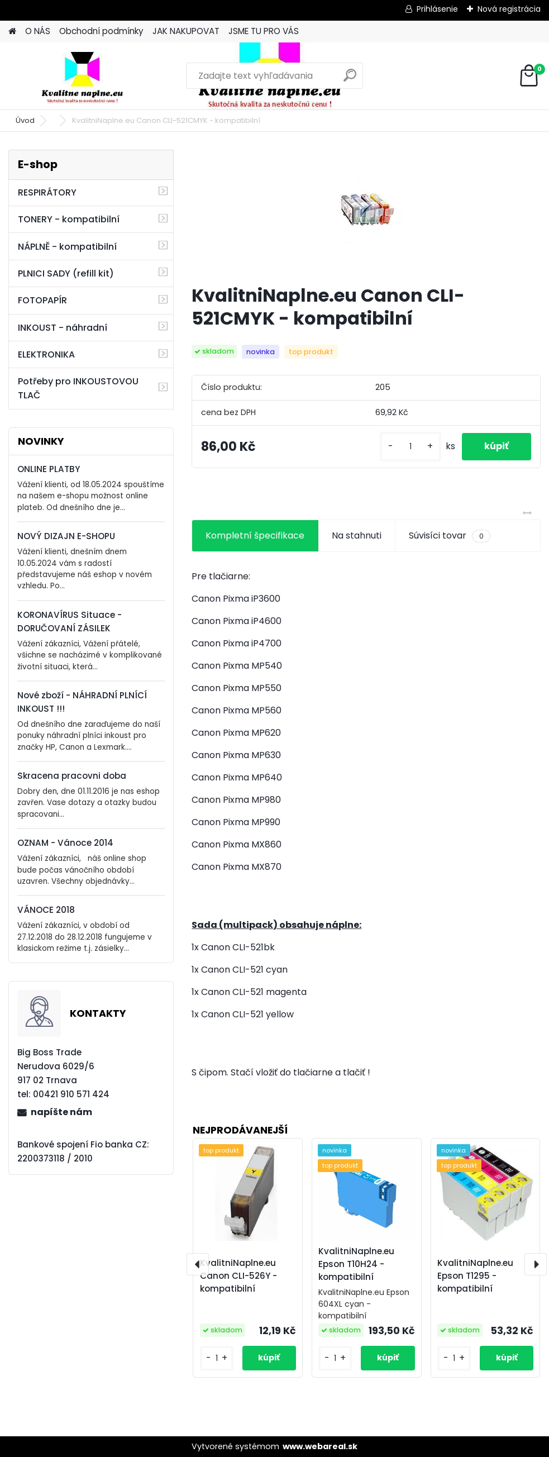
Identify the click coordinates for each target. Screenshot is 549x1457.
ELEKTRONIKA (46, 354)
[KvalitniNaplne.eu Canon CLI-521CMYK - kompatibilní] (366, 212)
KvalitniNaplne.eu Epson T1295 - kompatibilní (475, 1275)
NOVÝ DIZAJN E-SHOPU (66, 536)
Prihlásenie (437, 9)
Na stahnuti (356, 535)
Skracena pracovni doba (71, 776)
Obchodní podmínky (101, 31)
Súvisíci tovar (449, 535)
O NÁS (37, 31)
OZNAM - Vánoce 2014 (65, 843)
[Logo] (85, 76)
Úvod (25, 120)
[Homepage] (12, 31)
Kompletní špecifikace (255, 535)
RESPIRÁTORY (47, 192)
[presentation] (198, 1264)
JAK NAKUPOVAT (185, 31)
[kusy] (410, 446)
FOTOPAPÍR (42, 300)
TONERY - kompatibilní (69, 219)
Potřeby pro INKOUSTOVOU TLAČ (78, 388)
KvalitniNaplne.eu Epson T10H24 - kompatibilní (356, 1264)
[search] (349, 80)
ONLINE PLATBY (48, 469)
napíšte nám (61, 1112)
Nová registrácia (509, 9)
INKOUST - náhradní (62, 327)
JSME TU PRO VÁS (263, 31)
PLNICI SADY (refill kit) (66, 273)
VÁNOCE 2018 (46, 910)
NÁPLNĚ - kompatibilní (67, 246)
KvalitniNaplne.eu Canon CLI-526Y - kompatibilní (238, 1275)
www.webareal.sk (320, 1446)
